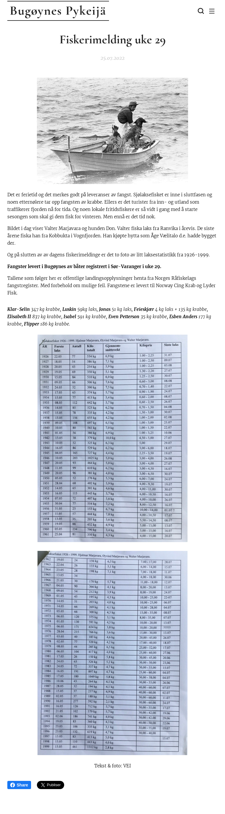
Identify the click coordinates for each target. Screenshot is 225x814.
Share (19, 785)
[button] (200, 11)
